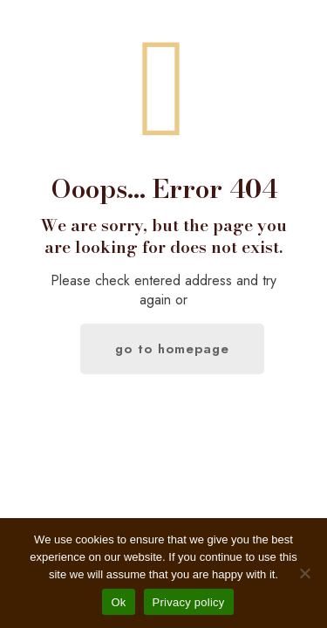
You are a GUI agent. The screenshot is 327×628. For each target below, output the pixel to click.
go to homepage (172, 348)
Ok (118, 602)
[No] (305, 573)
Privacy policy (189, 602)
